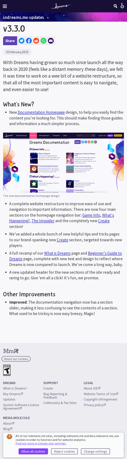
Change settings (95, 451)
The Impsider (43, 220)
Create (104, 220)
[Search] (115, 6)
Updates (9, 399)
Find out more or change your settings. (41, 443)
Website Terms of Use (101, 394)
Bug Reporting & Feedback (55, 396)
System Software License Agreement (21, 407)
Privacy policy (95, 405)
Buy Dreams (13, 394)
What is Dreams (57, 253)
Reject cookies (64, 451)
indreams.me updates (23, 17)
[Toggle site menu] (5, 6)
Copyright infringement (100, 399)
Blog (8, 429)
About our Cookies (16, 359)
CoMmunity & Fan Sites (60, 403)
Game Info (91, 215)
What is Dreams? (15, 388)
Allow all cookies (33, 451)
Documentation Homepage (41, 112)
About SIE (92, 388)
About (8, 423)
